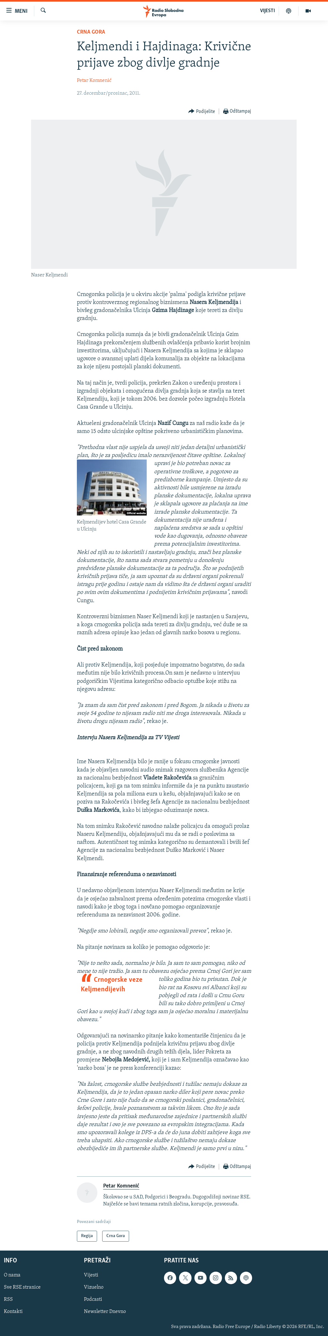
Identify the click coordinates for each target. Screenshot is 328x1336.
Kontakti (13, 1312)
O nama (12, 1275)
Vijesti (91, 1275)
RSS (8, 1299)
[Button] (201, 111)
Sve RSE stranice (22, 1287)
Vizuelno (93, 1287)
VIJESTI (267, 10)
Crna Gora (91, 32)
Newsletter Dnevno (105, 1312)
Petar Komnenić (94, 80)
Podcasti (93, 1299)
